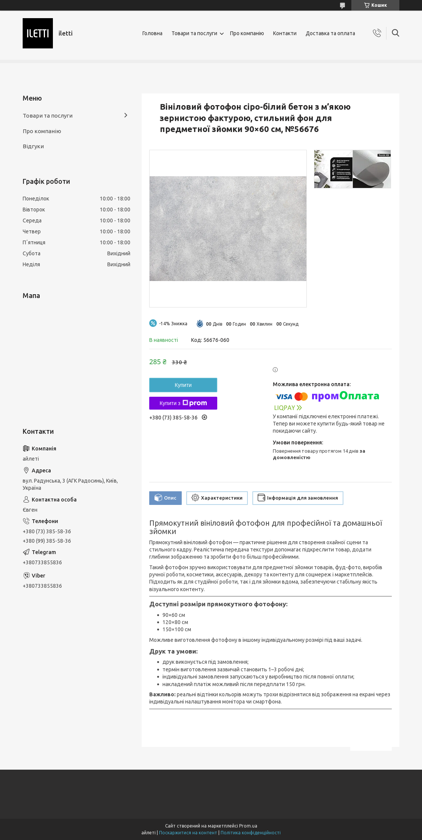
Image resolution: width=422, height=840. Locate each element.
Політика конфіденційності (251, 832)
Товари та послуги (194, 33)
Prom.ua (248, 825)
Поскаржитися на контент (188, 832)
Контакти (285, 33)
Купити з (183, 403)
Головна (152, 33)
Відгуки (33, 146)
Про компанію (247, 33)
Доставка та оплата (330, 33)
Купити (183, 385)
